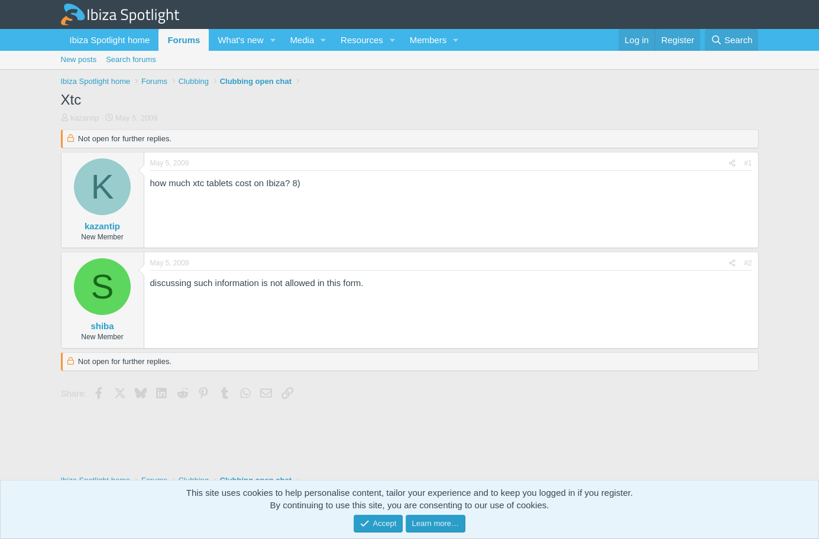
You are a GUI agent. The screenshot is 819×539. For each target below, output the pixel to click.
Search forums (131, 59)
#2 (748, 263)
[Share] (732, 163)
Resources (362, 40)
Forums (183, 40)
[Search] (732, 40)
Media (302, 40)
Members (428, 40)
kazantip (84, 117)
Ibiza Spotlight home (110, 40)
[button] (272, 40)
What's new (240, 40)
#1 (748, 163)
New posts (79, 59)
